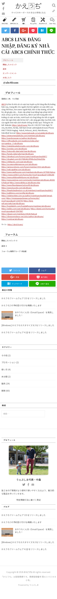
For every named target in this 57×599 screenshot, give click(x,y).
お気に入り (7, 77)
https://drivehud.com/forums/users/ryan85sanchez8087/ (24, 156)
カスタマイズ (43, 21)
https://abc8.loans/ (20, 125)
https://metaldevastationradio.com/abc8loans (20, 146)
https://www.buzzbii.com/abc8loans (16, 187)
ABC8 (3, 104)
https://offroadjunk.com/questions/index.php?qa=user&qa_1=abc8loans (20, 142)
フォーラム (52, 21)
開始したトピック (10, 64)
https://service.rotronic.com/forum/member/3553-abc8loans (25, 167)
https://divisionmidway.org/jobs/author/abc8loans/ (22, 216)
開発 (3, 390)
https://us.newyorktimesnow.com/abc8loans (19, 164)
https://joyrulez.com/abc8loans (14, 148)
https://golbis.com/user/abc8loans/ (15, 208)
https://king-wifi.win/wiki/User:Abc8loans (17, 202)
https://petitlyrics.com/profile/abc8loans (17, 193)
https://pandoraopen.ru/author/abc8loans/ (19, 138)
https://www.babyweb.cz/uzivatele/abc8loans (35, 133)
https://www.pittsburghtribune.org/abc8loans (19, 177)
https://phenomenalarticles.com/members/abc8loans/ (23, 135)
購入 (24, 21)
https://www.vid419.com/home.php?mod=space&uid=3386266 (28, 174)
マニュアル (33, 21)
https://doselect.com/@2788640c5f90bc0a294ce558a (23, 159)
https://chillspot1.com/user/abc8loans (16, 161)
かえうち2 (5, 21)
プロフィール (8, 60)
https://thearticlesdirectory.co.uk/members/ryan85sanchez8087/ (27, 190)
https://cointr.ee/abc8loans (12, 219)
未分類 (4, 376)
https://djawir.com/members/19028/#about (19, 214)
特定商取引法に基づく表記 (28, 499)
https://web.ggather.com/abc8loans (15, 169)
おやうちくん (14, 21)
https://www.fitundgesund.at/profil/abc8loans (20, 185)
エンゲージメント (10, 73)
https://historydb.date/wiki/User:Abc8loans (18, 151)
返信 (4, 69)
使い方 (4, 369)
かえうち (28, 572)
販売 (3, 383)
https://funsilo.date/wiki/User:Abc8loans (17, 154)
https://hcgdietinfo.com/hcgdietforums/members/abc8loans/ (26, 206)
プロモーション (8, 362)
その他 (4, 355)
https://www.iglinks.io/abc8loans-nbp (25, 182)
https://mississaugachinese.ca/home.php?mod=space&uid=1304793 (20, 199)
